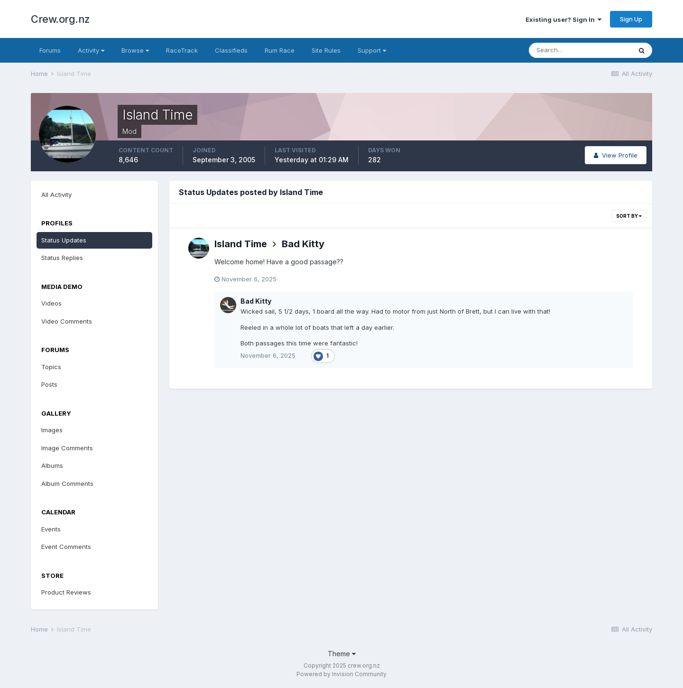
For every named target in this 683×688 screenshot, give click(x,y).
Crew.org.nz (60, 19)
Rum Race (280, 50)
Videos (51, 303)
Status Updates (63, 240)
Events (51, 529)
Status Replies (62, 257)
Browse (135, 50)
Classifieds (231, 50)
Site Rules (326, 50)
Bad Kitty (303, 244)
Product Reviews (66, 592)
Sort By (629, 216)
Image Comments (67, 448)
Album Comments (67, 483)
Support (372, 50)
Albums (52, 465)
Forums (50, 50)
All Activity (56, 194)
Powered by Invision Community (341, 674)
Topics (51, 367)
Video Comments (66, 321)
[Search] (580, 50)
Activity (91, 50)
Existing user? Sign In (563, 19)
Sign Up (631, 19)
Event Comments (66, 546)
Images (52, 430)
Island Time (240, 244)
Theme (342, 654)
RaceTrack (182, 50)
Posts (49, 384)
